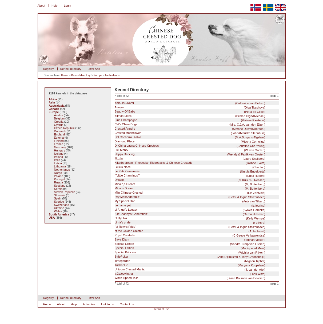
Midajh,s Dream (190, 184)
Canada (54, 108)
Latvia (58, 163)
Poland (58, 176)
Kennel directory (71, 68)
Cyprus (58, 124)
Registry (48, 68)
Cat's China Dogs (190, 124)
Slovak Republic (64, 192)
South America (59, 214)
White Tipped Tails (190, 278)
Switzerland (61, 204)
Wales (58, 211)
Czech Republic (64, 128)
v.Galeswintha (190, 274)
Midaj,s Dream (190, 188)
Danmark (60, 131)
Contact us (127, 304)
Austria (58, 115)
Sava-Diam (190, 240)
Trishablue (190, 265)
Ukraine (59, 208)
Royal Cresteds (190, 235)
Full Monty (190, 150)
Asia (52, 102)
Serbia (58, 188)
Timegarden (190, 261)
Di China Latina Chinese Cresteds (190, 146)
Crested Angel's (190, 129)
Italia (57, 160)
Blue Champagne (190, 120)
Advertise (89, 304)
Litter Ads (94, 68)
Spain (58, 198)
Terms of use (161, 309)
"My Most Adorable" (190, 197)
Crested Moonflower (190, 133)
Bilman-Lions (190, 116)
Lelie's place (190, 167)
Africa (53, 99)
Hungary (59, 150)
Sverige (59, 201)
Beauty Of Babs (190, 112)
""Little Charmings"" (190, 176)
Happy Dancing (190, 154)
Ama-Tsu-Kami (190, 103)
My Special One (190, 201)
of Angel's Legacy (190, 210)
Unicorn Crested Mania (190, 269)
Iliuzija (190, 159)
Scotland (60, 185)
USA (52, 217)
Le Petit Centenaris (190, 171)
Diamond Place (190, 141)
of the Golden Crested (190, 231)
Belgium (59, 118)
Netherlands (112, 75)
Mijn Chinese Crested (190, 193)
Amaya (190, 107)
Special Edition (190, 248)
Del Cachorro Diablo (190, 137)
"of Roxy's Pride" (190, 227)
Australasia (57, 105)
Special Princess (190, 252)
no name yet (190, 205)
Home (64, 75)
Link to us (107, 304)
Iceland (58, 153)
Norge (58, 172)
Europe (98, 75)
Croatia (58, 121)
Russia (58, 182)
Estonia (59, 137)
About (41, 5)
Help (54, 5)
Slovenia (59, 195)
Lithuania (60, 166)
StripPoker (190, 257)
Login (67, 5)
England (59, 134)
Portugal (59, 179)
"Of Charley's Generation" (190, 214)
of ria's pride (190, 223)
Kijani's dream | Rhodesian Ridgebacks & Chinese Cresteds (190, 163)
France (58, 144)
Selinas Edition (190, 244)
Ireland (58, 156)
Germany (60, 147)
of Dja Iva (190, 218)
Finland (59, 140)
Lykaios (190, 180)
